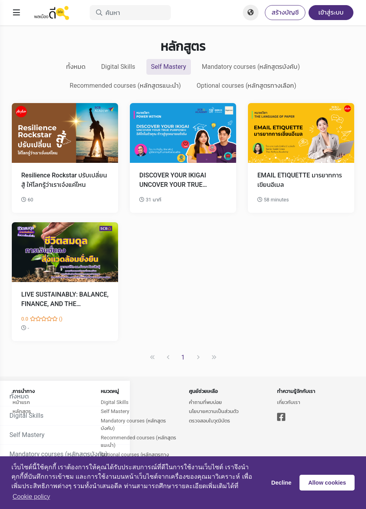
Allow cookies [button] (327, 482)
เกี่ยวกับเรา (288, 402)
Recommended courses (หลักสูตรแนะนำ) (125, 85)
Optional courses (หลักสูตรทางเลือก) (246, 85)
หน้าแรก (21, 402)
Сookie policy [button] (31, 496)
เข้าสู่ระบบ (331, 12)
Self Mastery (168, 66)
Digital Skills (118, 66)
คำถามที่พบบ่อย (205, 402)
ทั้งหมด (75, 66)
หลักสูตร (22, 411)
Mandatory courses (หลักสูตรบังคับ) (251, 66)
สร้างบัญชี (285, 12)
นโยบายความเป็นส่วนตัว (213, 411)
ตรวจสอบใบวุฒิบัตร (209, 421)
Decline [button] (281, 482)
